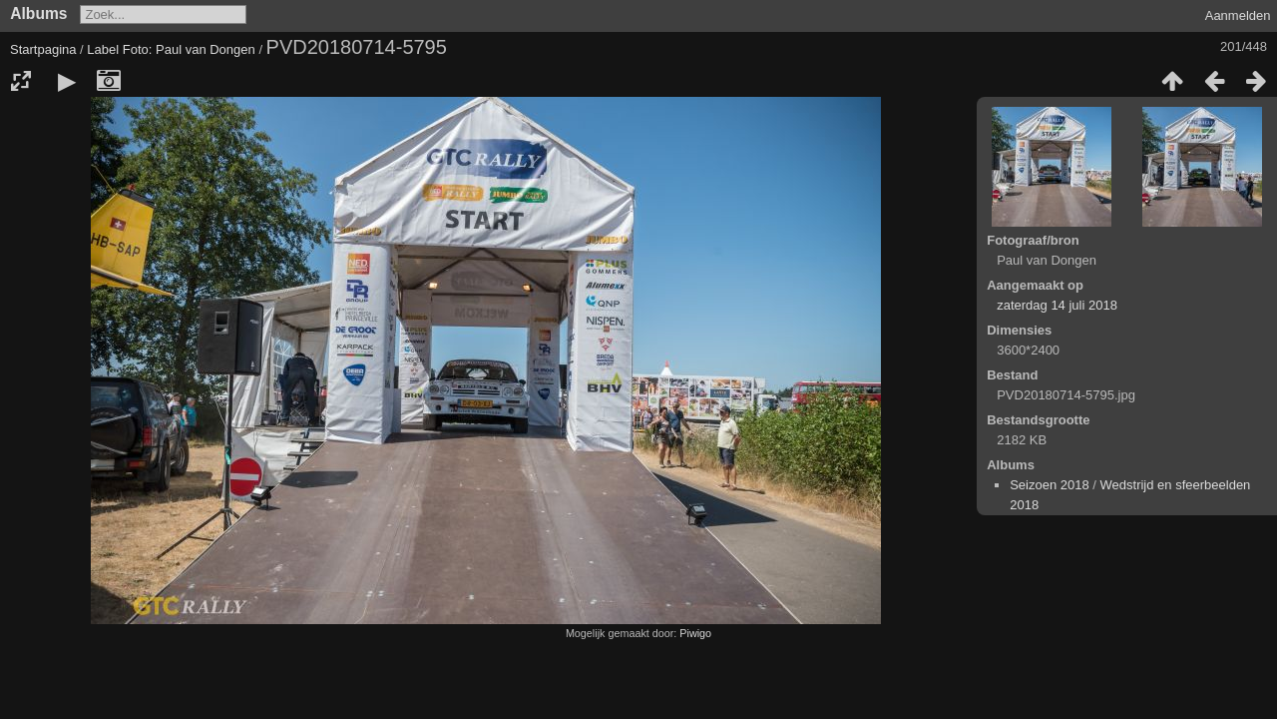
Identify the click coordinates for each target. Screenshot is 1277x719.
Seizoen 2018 (1049, 484)
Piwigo (695, 633)
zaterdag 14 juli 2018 (1057, 305)
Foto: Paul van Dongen (189, 49)
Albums (38, 13)
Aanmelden (1238, 15)
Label (103, 49)
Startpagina (43, 49)
